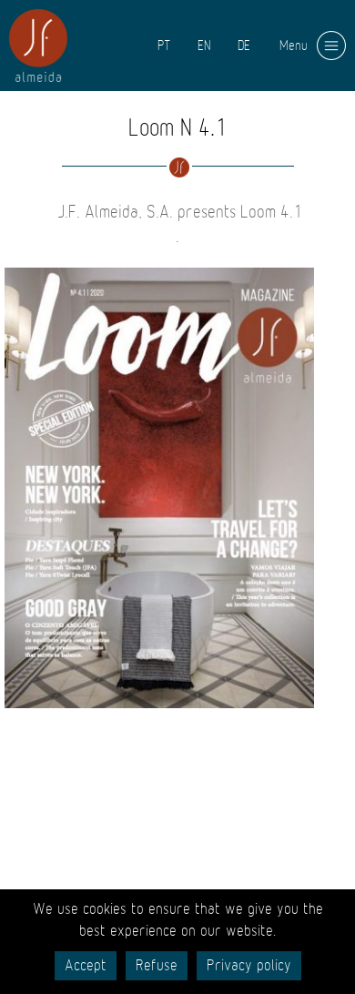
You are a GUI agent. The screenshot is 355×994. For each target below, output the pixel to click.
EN (204, 45)
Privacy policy (249, 966)
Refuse (157, 966)
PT (163, 45)
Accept (85, 966)
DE (244, 45)
